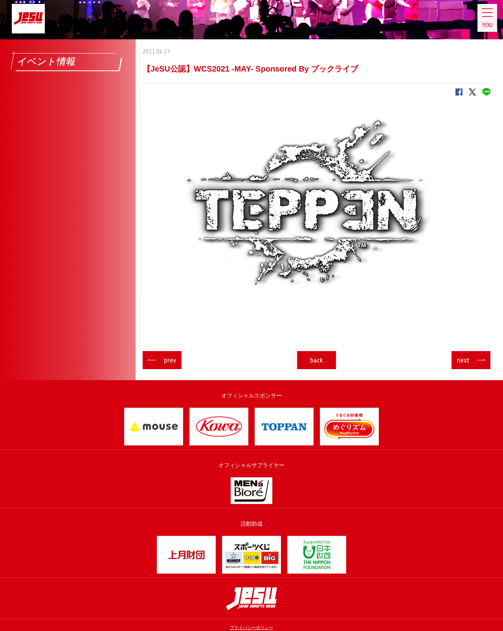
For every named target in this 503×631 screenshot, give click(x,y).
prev (178, 360)
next (455, 360)
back (316, 360)
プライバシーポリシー (251, 627)
